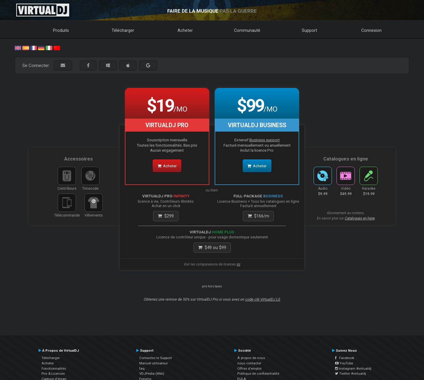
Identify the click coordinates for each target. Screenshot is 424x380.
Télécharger (123, 30)
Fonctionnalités (54, 368)
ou (212, 247)
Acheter (185, 30)
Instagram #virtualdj (353, 368)
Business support (264, 139)
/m (258, 216)
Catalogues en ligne (360, 218)
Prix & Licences (53, 373)
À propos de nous (251, 358)
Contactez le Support (155, 358)
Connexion (371, 30)
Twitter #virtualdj (350, 373)
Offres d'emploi (249, 368)
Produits (61, 30)
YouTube (344, 363)
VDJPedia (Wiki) (151, 373)
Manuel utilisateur (153, 363)
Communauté (247, 30)
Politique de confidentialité (258, 373)
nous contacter (249, 363)
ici (238, 264)
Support (309, 30)
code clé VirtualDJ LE (262, 299)
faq (142, 368)
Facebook (344, 358)
